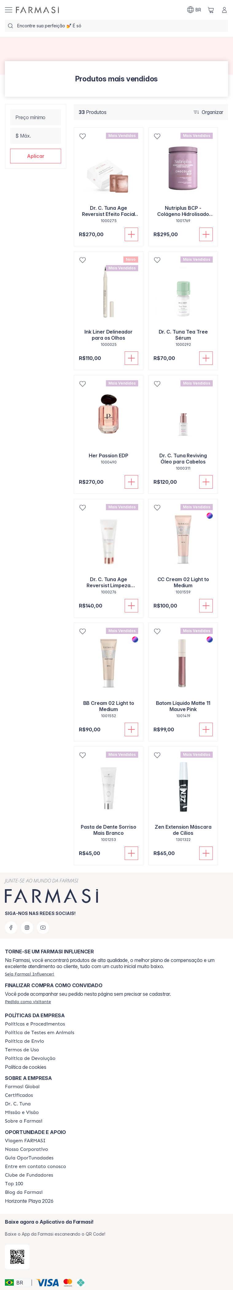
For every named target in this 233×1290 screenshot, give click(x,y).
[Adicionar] (131, 234)
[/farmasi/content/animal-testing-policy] (39, 1033)
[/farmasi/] (37, 10)
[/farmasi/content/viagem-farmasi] (25, 1141)
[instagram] (27, 927)
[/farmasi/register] (29, 974)
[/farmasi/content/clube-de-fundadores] (29, 1175)
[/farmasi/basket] (211, 10)
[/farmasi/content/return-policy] (30, 1058)
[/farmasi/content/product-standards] (19, 1095)
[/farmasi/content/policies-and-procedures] (35, 1024)
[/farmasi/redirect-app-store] (17, 1257)
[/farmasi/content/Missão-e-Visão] (22, 1112)
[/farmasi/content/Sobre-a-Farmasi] (23, 1121)
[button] (35, 156)
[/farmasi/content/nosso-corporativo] (26, 1149)
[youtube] (43, 927)
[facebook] (11, 927)
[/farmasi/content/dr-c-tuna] (18, 1104)
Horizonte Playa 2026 (29, 1201)
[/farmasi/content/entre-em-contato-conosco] (35, 1166)
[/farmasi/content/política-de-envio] (22, 1050)
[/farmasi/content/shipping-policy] (24, 1041)
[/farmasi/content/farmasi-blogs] (24, 1192)
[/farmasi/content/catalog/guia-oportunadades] (29, 1158)
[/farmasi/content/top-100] (14, 1184)
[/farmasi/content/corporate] (22, 1087)
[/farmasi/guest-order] (28, 1001)
